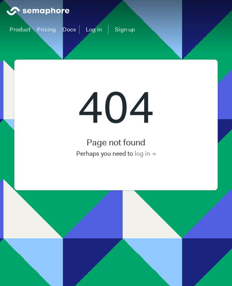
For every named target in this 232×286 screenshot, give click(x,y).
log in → (145, 153)
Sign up (125, 29)
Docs (69, 29)
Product (20, 29)
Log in (94, 29)
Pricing (46, 29)
